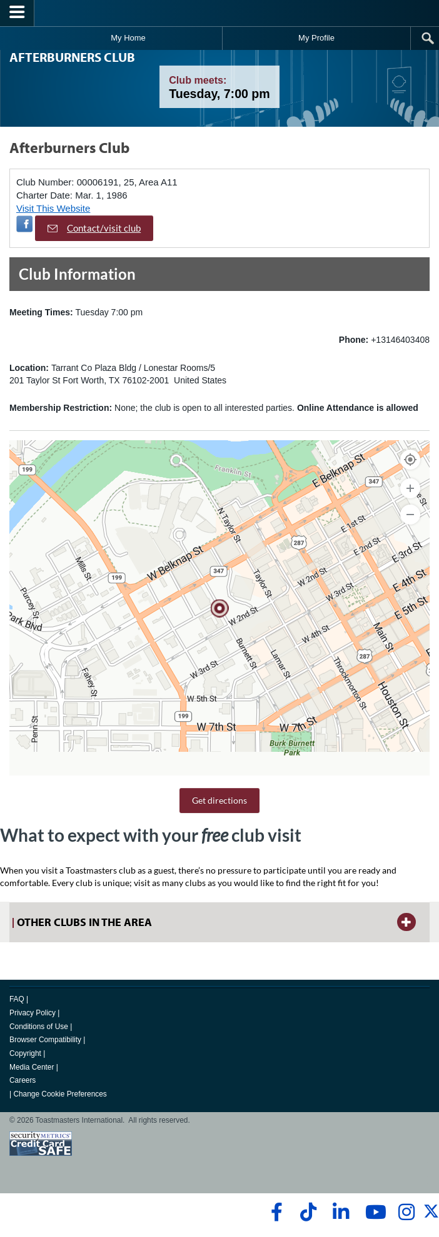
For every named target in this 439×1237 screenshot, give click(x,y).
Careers (22, 1080)
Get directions (219, 800)
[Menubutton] (17, 13)
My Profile (316, 37)
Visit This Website (53, 208)
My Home (128, 37)
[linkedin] (340, 1212)
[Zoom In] (410, 488)
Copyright (25, 1053)
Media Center (31, 1067)
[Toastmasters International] (219, 13)
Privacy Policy (32, 1012)
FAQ (16, 999)
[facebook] (275, 1212)
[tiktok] (308, 1212)
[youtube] (373, 1212)
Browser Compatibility (45, 1039)
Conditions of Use (38, 1026)
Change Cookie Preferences (59, 1094)
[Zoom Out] (410, 515)
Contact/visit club (94, 228)
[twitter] (431, 1216)
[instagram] (406, 1212)
